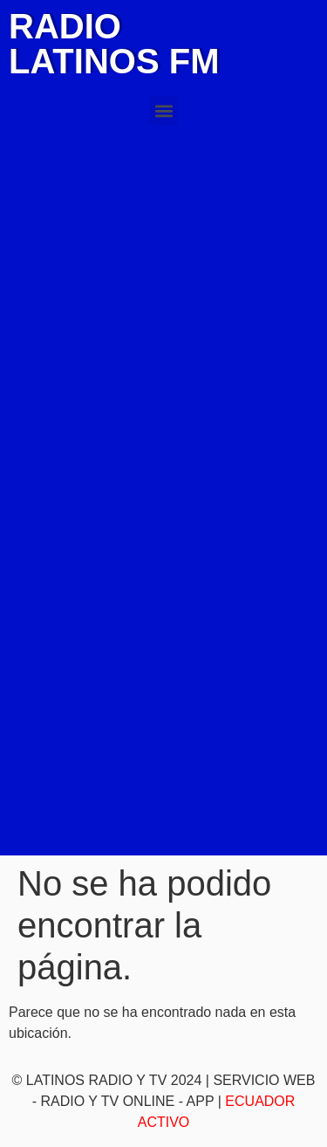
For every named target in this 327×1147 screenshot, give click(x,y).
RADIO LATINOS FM (114, 43)
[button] (163, 110)
